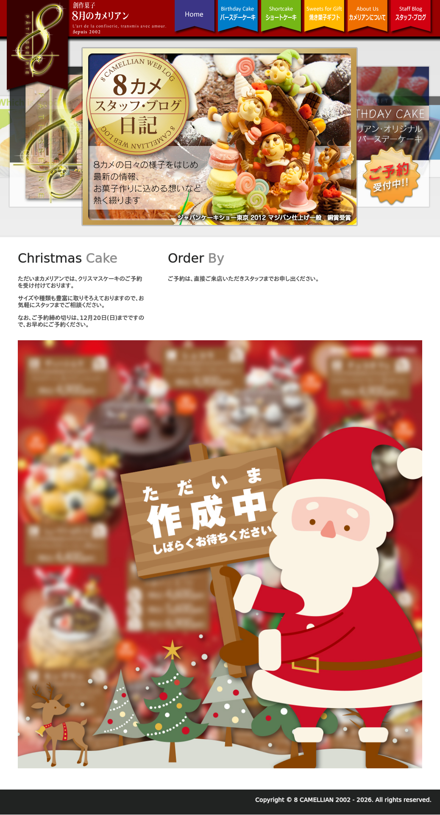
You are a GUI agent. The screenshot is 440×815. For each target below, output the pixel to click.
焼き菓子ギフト (325, 24)
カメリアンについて (368, 24)
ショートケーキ (282, 24)
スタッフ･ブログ (412, 24)
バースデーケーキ (239, 24)
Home (195, 24)
